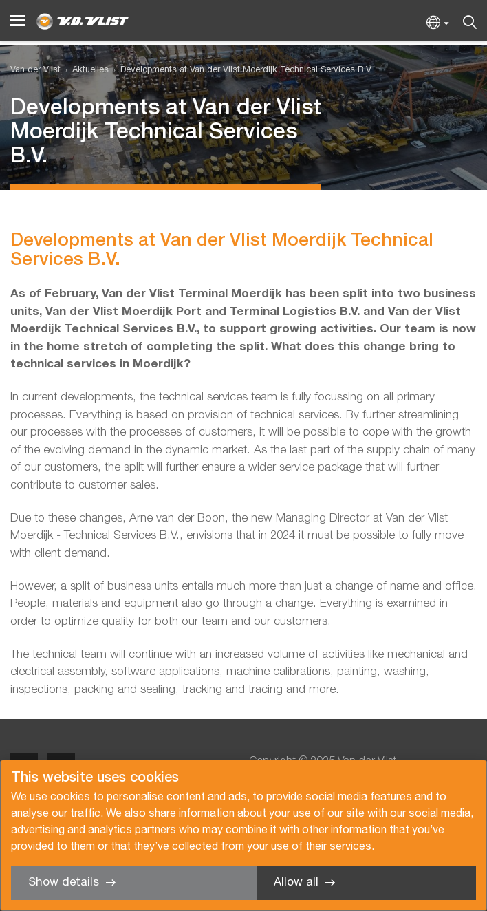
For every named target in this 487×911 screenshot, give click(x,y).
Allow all (296, 882)
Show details (63, 882)
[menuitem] (85, 70)
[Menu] (17, 21)
